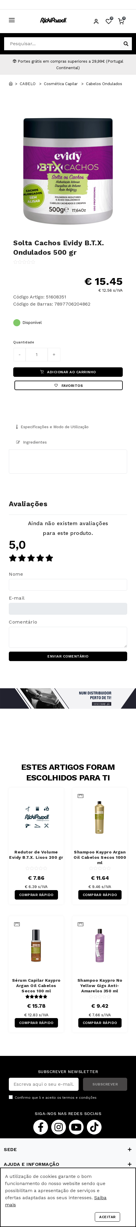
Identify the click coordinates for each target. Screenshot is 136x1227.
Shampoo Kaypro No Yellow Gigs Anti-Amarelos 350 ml (99, 985)
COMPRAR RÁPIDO (36, 895)
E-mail (17, 598)
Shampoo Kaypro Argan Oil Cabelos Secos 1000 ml (100, 857)
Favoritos (68, 386)
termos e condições (79, 1098)
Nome (16, 574)
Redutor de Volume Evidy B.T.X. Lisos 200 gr (36, 855)
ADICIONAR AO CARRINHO (68, 372)
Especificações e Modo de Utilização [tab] (52, 427)
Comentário (23, 622)
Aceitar (107, 1217)
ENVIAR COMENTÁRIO (68, 656)
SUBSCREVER (105, 1084)
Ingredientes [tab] (31, 442)
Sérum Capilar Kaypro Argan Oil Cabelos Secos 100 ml (36, 985)
